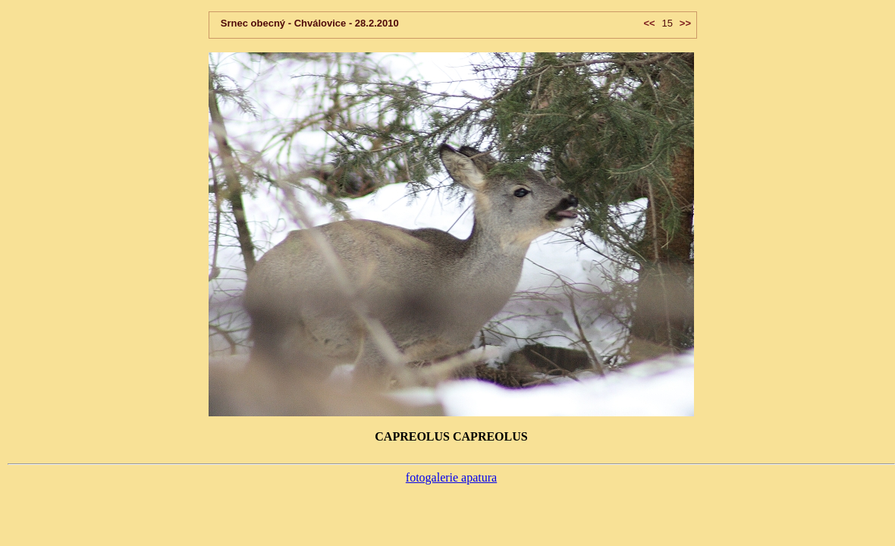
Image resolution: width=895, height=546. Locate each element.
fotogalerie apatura (451, 477)
